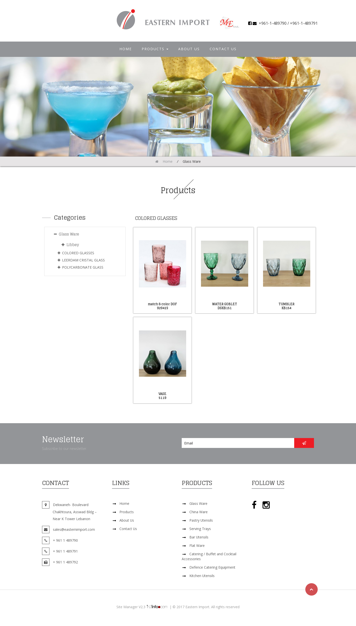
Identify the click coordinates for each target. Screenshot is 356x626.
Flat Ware (197, 545)
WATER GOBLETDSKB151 (224, 306)
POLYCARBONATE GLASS (81, 267)
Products (155, 48)
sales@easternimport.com (74, 529)
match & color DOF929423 (162, 306)
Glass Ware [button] (66, 234)
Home (125, 48)
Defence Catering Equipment (212, 567)
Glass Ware (198, 503)
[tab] (84, 234)
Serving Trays (200, 528)
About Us (189, 48)
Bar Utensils (199, 537)
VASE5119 (162, 396)
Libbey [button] (70, 244)
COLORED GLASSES (76, 253)
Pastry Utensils (201, 520)
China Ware (198, 512)
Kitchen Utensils (202, 575)
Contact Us (223, 48)
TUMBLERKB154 (286, 306)
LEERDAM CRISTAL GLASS (81, 260)
